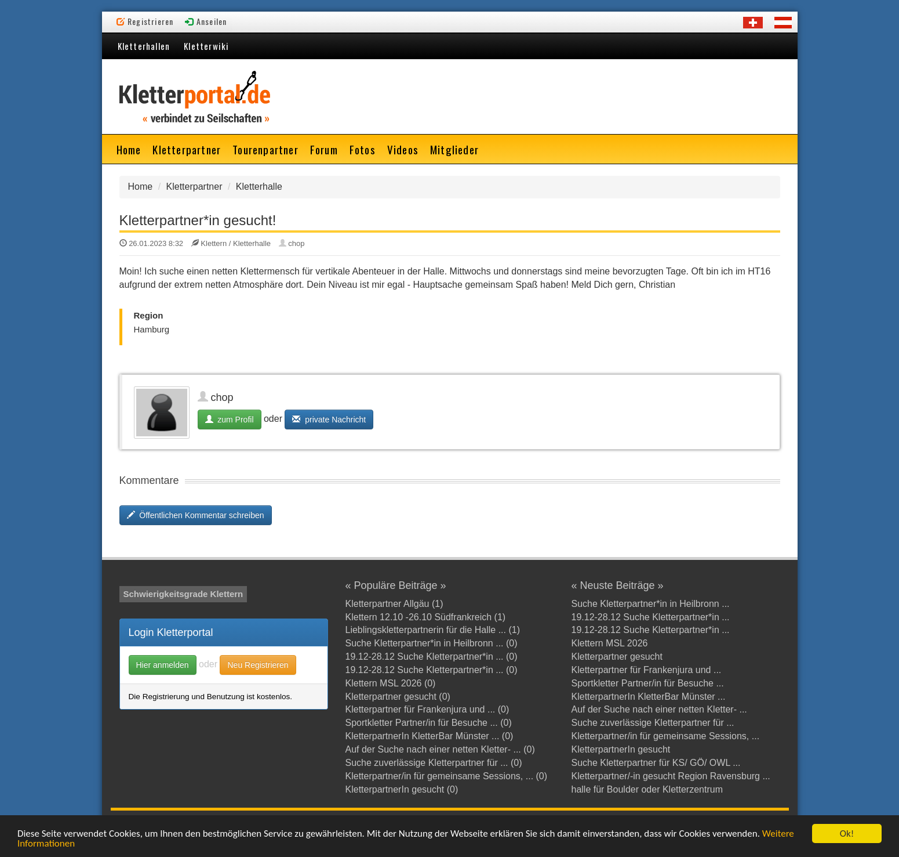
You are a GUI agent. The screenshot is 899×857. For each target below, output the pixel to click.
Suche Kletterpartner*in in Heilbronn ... (651, 604)
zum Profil (229, 419)
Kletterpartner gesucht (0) (397, 696)
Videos (402, 149)
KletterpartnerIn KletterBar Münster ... (649, 696)
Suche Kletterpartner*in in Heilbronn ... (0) (431, 643)
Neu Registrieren (257, 665)
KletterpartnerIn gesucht (621, 749)
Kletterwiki (206, 45)
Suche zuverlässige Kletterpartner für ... (653, 723)
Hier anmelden (162, 665)
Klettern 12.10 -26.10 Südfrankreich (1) (425, 617)
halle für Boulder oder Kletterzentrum (647, 789)
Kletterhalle (259, 186)
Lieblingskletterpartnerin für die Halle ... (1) (432, 630)
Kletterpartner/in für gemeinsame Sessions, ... (666, 736)
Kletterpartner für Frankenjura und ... (647, 670)
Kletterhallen (144, 45)
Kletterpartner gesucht (617, 656)
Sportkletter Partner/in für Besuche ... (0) (428, 723)
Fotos (363, 149)
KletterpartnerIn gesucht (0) (401, 789)
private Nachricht (329, 419)
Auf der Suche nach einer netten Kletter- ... (659, 709)
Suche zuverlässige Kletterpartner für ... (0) (433, 763)
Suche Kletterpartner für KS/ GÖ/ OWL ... (656, 763)
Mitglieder (454, 149)
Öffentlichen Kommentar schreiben (195, 515)
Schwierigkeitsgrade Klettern (183, 594)
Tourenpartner (265, 149)
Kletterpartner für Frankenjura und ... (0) (427, 709)
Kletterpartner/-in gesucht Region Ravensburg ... (671, 776)
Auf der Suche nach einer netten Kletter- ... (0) (440, 749)
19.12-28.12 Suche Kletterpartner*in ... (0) (431, 656)
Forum (324, 149)
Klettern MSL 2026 (610, 643)
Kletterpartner (186, 149)
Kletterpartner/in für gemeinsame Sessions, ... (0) (446, 776)
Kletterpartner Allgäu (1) (394, 604)
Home (129, 149)
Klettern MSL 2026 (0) (390, 683)
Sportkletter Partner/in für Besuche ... (648, 683)
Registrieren (145, 21)
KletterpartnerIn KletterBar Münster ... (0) (429, 736)
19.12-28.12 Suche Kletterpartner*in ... (651, 617)
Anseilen (206, 21)
